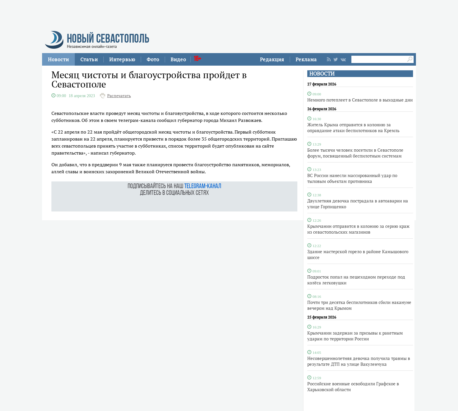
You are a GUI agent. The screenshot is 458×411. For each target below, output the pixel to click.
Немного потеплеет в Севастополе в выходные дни (360, 100)
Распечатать (119, 95)
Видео (178, 59)
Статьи (89, 59)
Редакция (272, 59)
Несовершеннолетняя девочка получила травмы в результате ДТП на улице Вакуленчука (358, 361)
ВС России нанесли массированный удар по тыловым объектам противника (352, 178)
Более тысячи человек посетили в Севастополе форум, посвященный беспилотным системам (355, 153)
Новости (58, 59)
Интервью (122, 59)
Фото (153, 59)
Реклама (306, 59)
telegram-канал (202, 186)
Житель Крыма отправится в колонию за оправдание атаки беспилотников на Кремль (353, 127)
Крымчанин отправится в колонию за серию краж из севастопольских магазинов (358, 229)
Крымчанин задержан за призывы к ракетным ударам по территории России (355, 336)
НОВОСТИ (321, 73)
